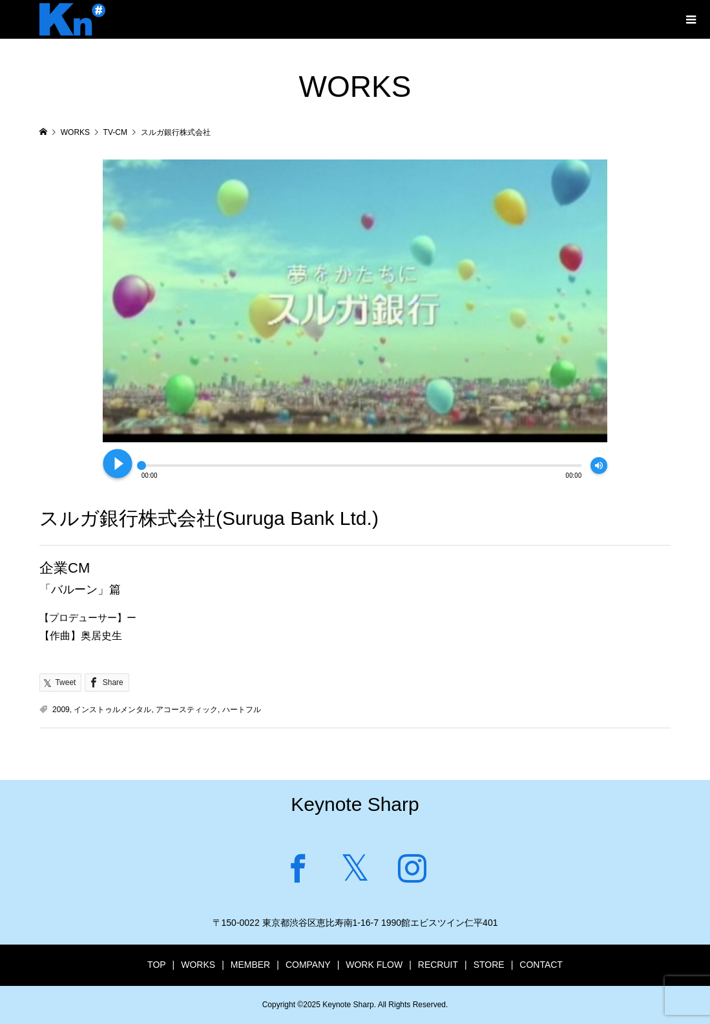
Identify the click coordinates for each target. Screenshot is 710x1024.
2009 (61, 709)
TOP (156, 964)
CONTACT (541, 964)
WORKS (198, 964)
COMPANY (308, 964)
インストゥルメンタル (112, 709)
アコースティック (187, 709)
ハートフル (241, 709)
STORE (489, 964)
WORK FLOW (374, 964)
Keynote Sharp (355, 804)
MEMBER (250, 964)
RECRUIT (438, 964)
